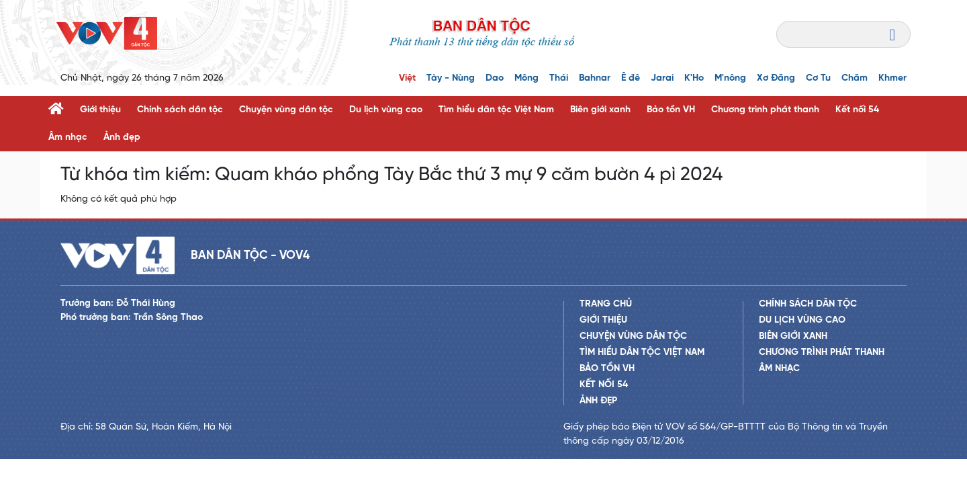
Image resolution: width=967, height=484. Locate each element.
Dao (495, 78)
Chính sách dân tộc (180, 110)
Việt (407, 78)
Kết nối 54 (857, 110)
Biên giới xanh (600, 110)
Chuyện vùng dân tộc (286, 110)
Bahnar (594, 78)
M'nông (730, 78)
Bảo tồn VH (671, 110)
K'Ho (694, 78)
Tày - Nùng (450, 78)
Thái (558, 78)
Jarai (662, 78)
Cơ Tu (818, 78)
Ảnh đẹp (121, 137)
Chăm (854, 78)
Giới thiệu (100, 110)
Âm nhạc (67, 137)
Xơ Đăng (776, 78)
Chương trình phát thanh (765, 110)
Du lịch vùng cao (385, 110)
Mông (526, 78)
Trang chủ (606, 304)
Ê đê (630, 78)
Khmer (892, 78)
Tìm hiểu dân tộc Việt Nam (496, 110)
